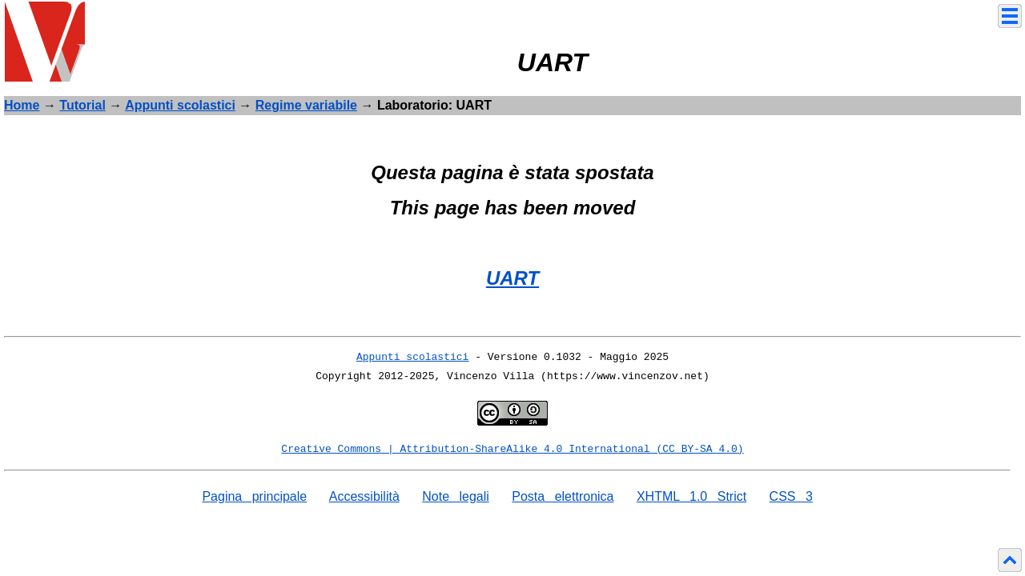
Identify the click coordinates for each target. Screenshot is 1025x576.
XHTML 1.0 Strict (691, 496)
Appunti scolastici (180, 105)
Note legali (455, 496)
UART (512, 278)
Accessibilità (364, 496)
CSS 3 (791, 496)
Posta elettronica (562, 496)
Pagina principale (254, 496)
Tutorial (82, 105)
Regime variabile (306, 105)
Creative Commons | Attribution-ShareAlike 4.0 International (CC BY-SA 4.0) (512, 449)
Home (21, 105)
